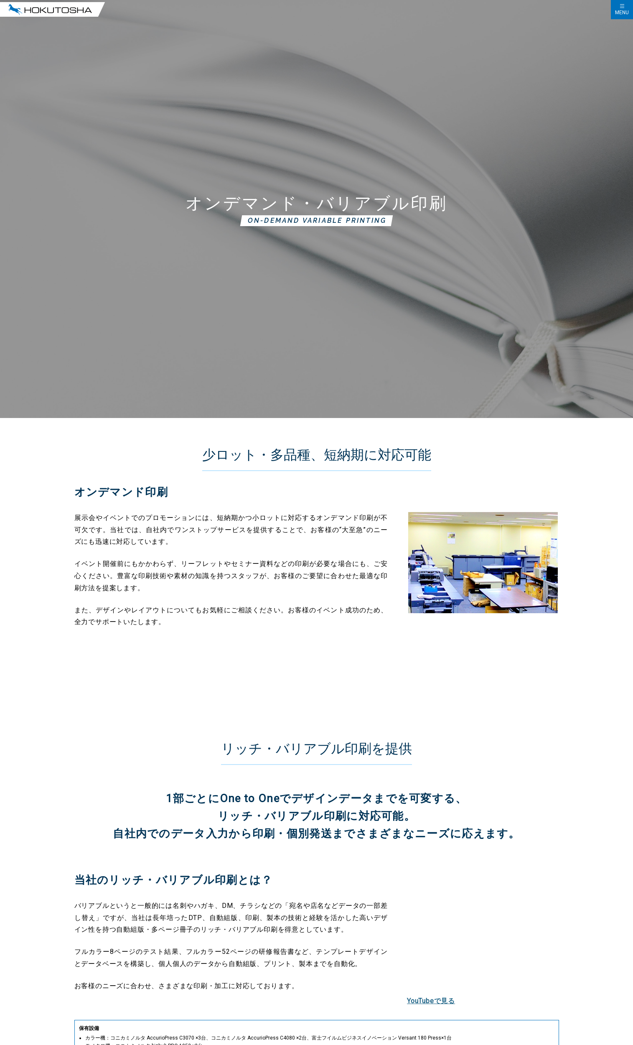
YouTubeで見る (431, 1001)
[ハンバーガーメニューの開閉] (622, 9)
